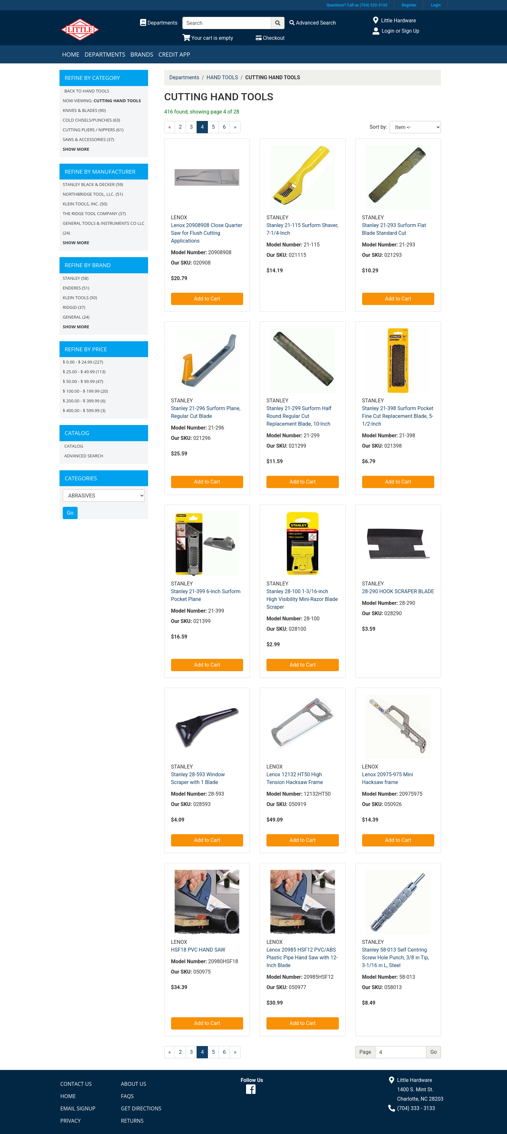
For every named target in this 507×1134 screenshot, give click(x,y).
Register (409, 5)
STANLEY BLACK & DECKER (89, 184)
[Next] (235, 127)
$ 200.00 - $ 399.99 (81, 401)
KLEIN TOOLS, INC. (81, 204)
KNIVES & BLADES (80, 110)
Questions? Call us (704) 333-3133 (357, 5)
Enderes (72, 288)
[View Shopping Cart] (207, 38)
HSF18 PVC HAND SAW (198, 950)
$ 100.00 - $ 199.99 (81, 391)
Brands (141, 54)
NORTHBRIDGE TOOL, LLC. (88, 194)
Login (436, 5)
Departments (104, 54)
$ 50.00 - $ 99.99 (79, 381)
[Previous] (169, 127)
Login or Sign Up (400, 31)
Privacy (70, 1120)
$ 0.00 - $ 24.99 (77, 362)
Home (70, 54)
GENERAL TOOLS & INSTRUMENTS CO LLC (104, 223)
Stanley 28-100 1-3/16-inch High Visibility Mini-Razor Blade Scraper (302, 599)
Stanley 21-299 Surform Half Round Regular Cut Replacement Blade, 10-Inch (298, 416)
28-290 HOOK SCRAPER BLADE (398, 591)
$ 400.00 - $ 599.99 (81, 410)
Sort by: (378, 127)
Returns (132, 1120)
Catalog (73, 446)
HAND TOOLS (222, 77)
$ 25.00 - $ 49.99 (79, 372)
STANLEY (71, 278)
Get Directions (141, 1108)
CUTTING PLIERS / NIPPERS (89, 130)
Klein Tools (76, 297)
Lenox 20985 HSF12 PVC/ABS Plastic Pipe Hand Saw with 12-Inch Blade (302, 957)
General (72, 317)
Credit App (174, 54)
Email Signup (78, 1108)
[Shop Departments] (159, 23)
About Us (133, 1083)
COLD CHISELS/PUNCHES (87, 120)
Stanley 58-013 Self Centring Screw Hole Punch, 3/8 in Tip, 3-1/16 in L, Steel (395, 957)
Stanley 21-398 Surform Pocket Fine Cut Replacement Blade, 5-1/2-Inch (398, 416)
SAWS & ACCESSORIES (84, 139)
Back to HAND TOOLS (86, 91)
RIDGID (70, 307)
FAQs (127, 1096)
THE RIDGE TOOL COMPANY (90, 213)
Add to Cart (207, 299)
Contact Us (76, 1083)
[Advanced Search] (312, 23)
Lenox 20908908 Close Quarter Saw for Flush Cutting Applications (206, 233)
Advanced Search (83, 456)
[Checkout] (270, 38)
